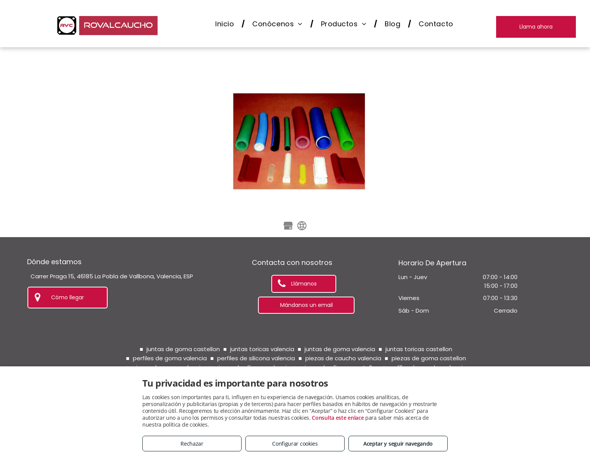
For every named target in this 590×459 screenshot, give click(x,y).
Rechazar (192, 443)
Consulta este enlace (338, 417)
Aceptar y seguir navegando (398, 443)
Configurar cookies (295, 443)
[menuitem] (226, 24)
